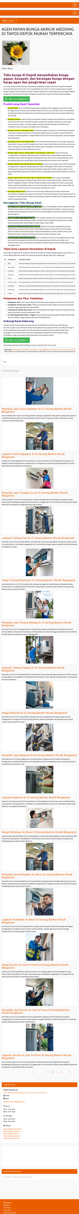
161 (57, 1072)
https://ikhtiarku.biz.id (11, 1131)
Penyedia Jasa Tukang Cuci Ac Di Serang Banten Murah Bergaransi (35, 494)
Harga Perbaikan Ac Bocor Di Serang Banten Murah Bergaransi (39, 832)
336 (70, 1072)
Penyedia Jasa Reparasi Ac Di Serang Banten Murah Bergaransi (39, 755)
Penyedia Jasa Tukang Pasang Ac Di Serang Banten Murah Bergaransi (36, 624)
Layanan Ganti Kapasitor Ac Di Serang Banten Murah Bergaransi (33, 455)
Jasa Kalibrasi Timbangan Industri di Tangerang (17, 1177)
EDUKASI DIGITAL (10, 1213)
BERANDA (7, 1203)
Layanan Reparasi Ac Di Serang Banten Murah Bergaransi (36, 797)
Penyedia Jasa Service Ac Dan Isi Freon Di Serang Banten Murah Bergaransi (36, 1011)
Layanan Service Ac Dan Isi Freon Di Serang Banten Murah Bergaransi (36, 1057)
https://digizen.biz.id (11, 1133)
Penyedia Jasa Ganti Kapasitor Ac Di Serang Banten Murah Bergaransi (37, 410)
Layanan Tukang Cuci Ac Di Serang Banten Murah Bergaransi (38, 537)
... (39, 1072)
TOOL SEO (7, 1210)
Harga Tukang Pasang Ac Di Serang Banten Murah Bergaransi (38, 580)
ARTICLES (7, 1208)
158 (43, 1072)
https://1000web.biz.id (11, 1136)
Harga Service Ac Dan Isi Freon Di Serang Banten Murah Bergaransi (35, 966)
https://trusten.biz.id (11, 1138)
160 (53, 1072)
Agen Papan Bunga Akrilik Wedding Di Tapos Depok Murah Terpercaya (25, 1092)
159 (48, 1072)
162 (62, 1072)
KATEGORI (9, 21)
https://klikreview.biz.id (12, 1129)
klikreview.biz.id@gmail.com (14, 1102)
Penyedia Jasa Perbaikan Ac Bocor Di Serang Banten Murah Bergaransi (37, 876)
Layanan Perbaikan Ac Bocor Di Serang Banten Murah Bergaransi (34, 921)
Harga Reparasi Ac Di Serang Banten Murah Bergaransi (34, 712)
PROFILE (6, 1205)
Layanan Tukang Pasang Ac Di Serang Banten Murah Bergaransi (33, 669)
